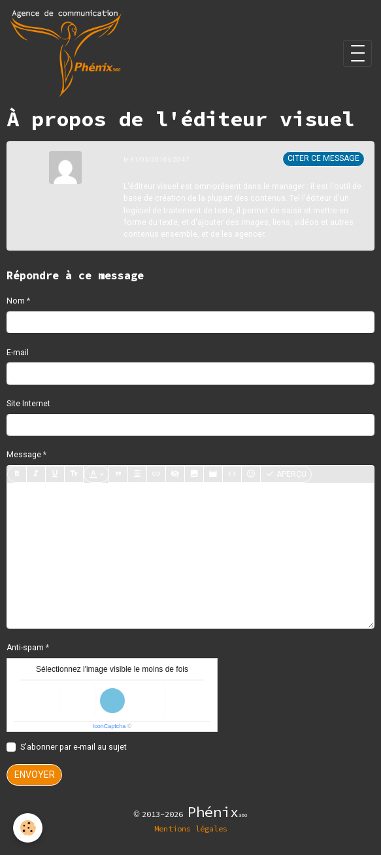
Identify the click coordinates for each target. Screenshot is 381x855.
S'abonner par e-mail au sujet (73, 747)
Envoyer (34, 774)
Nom (16, 300)
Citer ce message (323, 158)
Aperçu (285, 474)
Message (24, 454)
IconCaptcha (109, 726)
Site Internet (28, 403)
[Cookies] (27, 828)
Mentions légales (190, 828)
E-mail (18, 352)
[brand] (68, 53)
